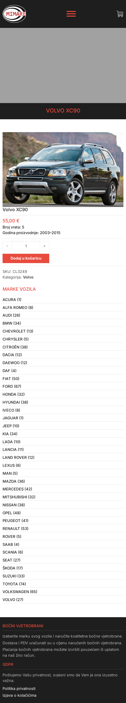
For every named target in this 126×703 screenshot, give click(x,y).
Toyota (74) (14, 588)
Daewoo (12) (15, 363)
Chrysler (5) (16, 339)
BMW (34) (12, 323)
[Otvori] (71, 14)
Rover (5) (12, 540)
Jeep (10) (11, 428)
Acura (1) (12, 299)
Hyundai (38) (15, 404)
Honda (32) (14, 395)
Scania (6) (13, 556)
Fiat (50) (11, 379)
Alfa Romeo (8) (18, 307)
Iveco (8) (11, 411)
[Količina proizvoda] (26, 246)
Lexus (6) (12, 468)
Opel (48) (12, 516)
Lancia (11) (13, 451)
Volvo (28, 277)
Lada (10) (12, 444)
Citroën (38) (15, 347)
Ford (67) (12, 387)
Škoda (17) (13, 572)
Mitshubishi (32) (19, 500)
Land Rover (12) (19, 460)
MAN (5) (10, 476)
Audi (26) (11, 315)
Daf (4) (10, 372)
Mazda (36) (14, 484)
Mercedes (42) (17, 492)
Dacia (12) (12, 355)
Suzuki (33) (14, 580)
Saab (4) (11, 548)
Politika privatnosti (19, 693)
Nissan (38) (14, 508)
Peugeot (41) (15, 524)
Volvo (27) (13, 604)
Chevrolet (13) (18, 331)
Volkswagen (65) (20, 596)
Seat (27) (12, 564)
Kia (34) (10, 436)
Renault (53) (15, 532)
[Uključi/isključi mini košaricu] (119, 13)
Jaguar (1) (13, 419)
